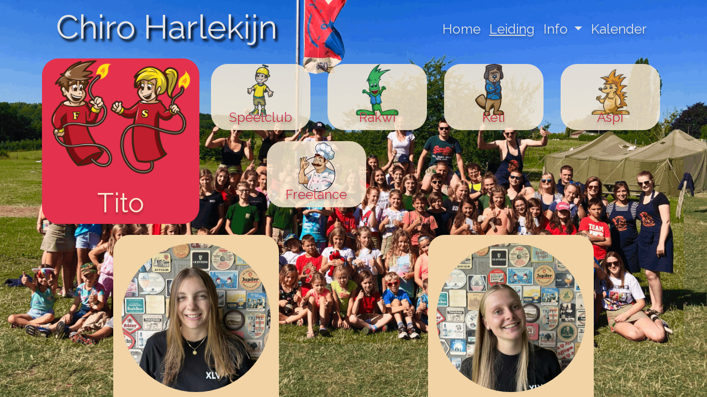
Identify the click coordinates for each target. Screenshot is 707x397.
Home (461, 29)
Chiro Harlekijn (166, 27)
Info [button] (557, 29)
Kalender (619, 29)
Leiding (512, 29)
